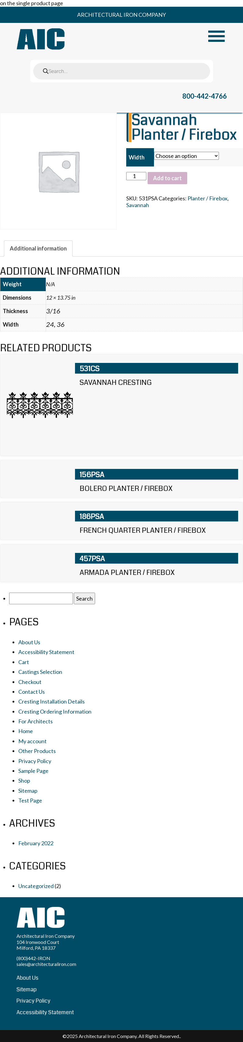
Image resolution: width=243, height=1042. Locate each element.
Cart (23, 662)
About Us (29, 642)
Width (137, 157)
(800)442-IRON (33, 958)
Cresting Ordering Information (54, 711)
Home (25, 731)
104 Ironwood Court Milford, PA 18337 (37, 945)
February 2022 (35, 843)
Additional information (38, 248)
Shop (24, 780)
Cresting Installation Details (51, 701)
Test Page (30, 800)
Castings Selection (40, 671)
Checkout (29, 681)
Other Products (37, 751)
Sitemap (28, 790)
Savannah (137, 205)
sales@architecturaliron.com (46, 964)
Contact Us (31, 691)
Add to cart (167, 178)
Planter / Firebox (207, 198)
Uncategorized (36, 886)
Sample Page (33, 770)
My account (32, 741)
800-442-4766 (204, 96)
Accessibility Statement (46, 652)
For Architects (35, 721)
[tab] (38, 248)
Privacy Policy (34, 761)
